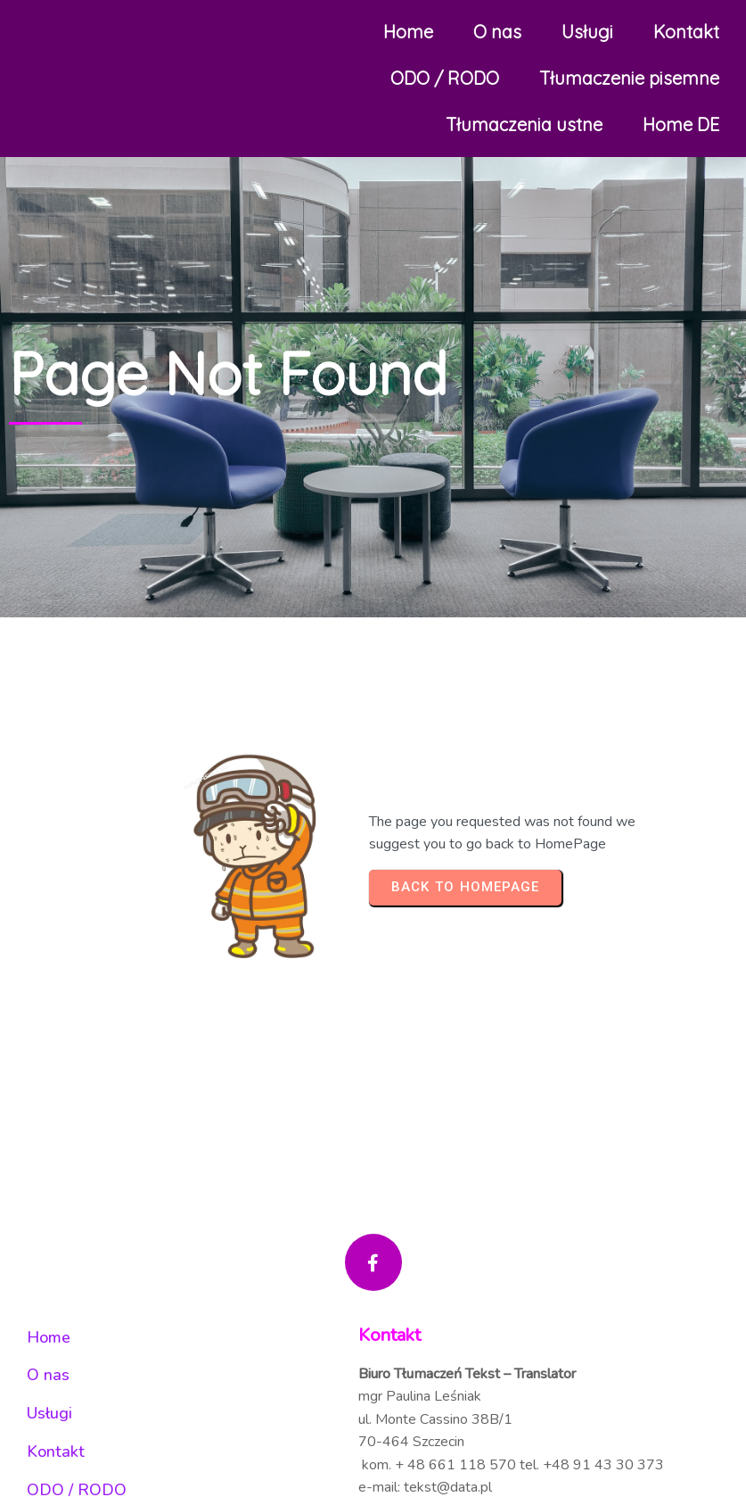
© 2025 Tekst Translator (373, 1058)
